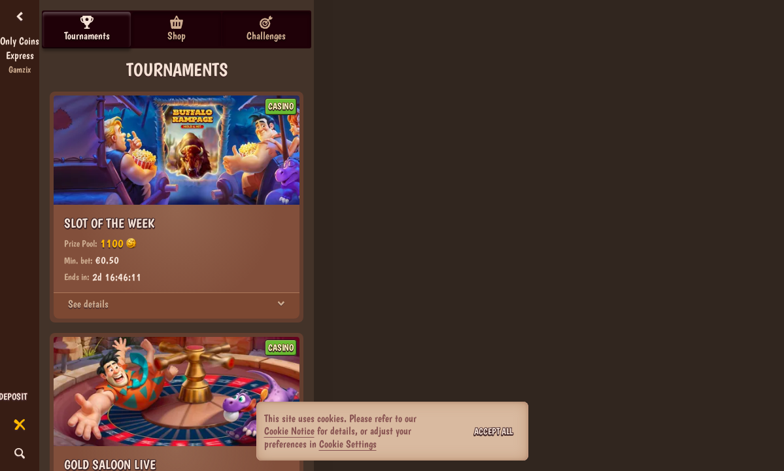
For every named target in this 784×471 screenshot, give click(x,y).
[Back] (19, 17)
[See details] (281, 304)
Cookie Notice (289, 431)
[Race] (19, 425)
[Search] (19, 454)
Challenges (266, 29)
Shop (176, 29)
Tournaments (87, 29)
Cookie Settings (348, 444)
